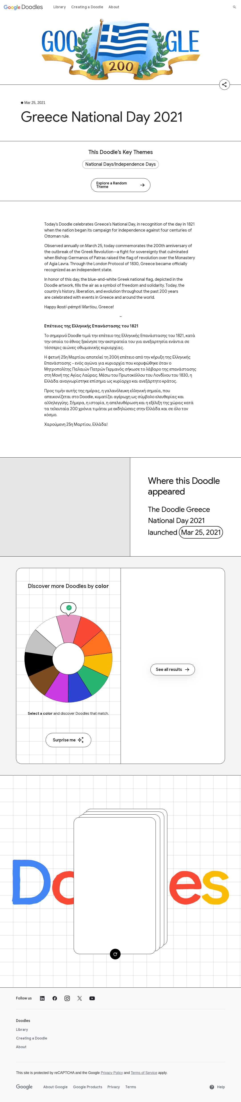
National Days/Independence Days (120, 164)
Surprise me (68, 740)
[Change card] (115, 954)
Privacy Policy (112, 1073)
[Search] (234, 7)
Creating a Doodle (87, 7)
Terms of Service (144, 1073)
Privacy (113, 1087)
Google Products (87, 1087)
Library (59, 7)
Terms (130, 1087)
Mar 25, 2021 (201, 532)
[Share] (224, 84)
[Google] (24, 1087)
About (114, 7)
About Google (55, 1087)
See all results (172, 669)
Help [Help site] (217, 1087)
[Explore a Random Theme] (120, 185)
